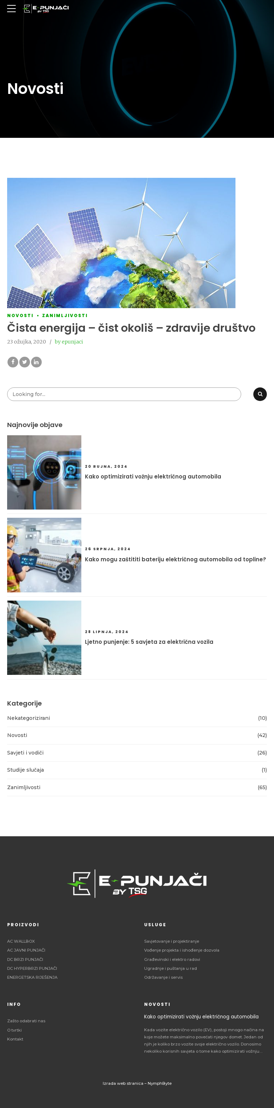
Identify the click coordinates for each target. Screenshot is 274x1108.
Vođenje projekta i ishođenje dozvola (181, 950)
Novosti (20, 316)
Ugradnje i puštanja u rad (170, 968)
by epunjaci (69, 342)
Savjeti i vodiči (25, 752)
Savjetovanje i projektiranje (171, 941)
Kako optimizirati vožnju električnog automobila (153, 476)
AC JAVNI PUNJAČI (26, 950)
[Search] (260, 394)
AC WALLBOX (21, 941)
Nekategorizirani (28, 718)
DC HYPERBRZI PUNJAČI (32, 968)
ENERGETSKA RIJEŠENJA (32, 977)
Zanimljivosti (65, 316)
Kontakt (15, 1039)
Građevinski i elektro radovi (172, 959)
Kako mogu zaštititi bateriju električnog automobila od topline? (175, 559)
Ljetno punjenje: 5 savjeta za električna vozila (149, 642)
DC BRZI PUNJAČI (25, 959)
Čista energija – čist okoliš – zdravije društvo (131, 328)
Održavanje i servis (163, 977)
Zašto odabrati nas (26, 1020)
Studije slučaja (25, 770)
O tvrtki (14, 1030)
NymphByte (160, 1083)
